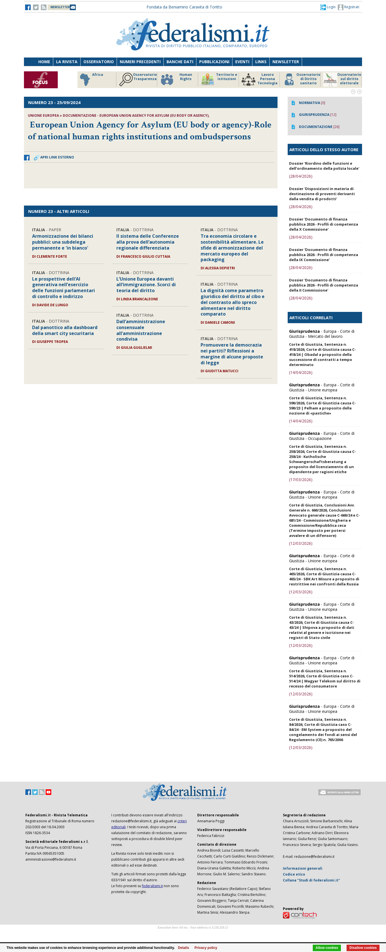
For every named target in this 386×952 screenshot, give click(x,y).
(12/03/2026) (300, 543)
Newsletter (285, 61)
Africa (213, 79)
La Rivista (66, 61)
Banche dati (180, 61)
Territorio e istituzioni (341, 79)
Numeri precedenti (140, 61)
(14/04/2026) (300, 372)
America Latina (95, 79)
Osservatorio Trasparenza (260, 79)
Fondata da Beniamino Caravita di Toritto (184, 7)
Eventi (242, 61)
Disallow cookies (363, 948)
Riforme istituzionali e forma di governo (178, 80)
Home (44, 61)
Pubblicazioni (214, 61)
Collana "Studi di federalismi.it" (311, 880)
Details (183, 948)
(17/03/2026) (300, 479)
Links (261, 61)
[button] (328, 7)
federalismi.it (152, 885)
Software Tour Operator (193, 934)
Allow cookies (327, 948)
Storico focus (138, 79)
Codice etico (294, 874)
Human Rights (298, 79)
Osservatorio (98, 61)
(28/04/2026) (300, 176)
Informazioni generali (302, 868)
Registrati (348, 7)
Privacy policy (205, 948)
